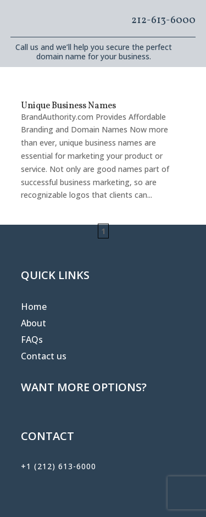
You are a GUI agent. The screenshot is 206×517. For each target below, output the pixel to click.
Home (34, 308)
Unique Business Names (68, 106)
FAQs (32, 341)
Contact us (43, 357)
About (33, 324)
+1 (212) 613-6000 (58, 466)
